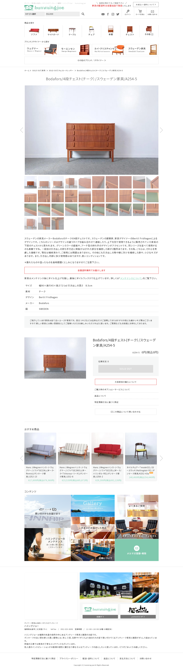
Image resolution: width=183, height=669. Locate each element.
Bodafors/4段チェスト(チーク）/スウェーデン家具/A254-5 (100, 70)
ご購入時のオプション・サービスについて (112, 389)
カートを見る (140, 14)
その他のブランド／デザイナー (90, 60)
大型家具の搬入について (126, 382)
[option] (91, 130)
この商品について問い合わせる (126, 411)
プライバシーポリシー (69, 658)
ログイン (128, 14)
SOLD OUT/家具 (39, 70)
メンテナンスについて (131, 278)
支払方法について (127, 658)
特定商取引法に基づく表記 (106, 402)
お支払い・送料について (145, 4)
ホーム (26, 70)
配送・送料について (91, 658)
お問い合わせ (152, 14)
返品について (100, 395)
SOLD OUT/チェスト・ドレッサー (61, 70)
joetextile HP (137, 616)
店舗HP (100, 616)
